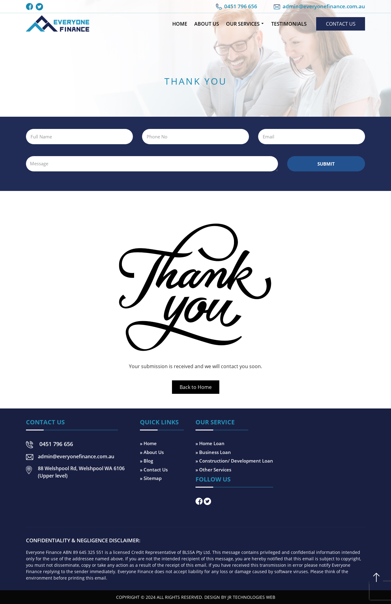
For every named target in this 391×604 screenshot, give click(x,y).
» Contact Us (154, 470)
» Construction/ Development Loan (234, 461)
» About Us (152, 452)
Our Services (243, 23)
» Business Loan (213, 452)
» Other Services (213, 470)
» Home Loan (210, 443)
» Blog (146, 461)
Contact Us (341, 23)
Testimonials (289, 23)
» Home (148, 443)
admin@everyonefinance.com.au (324, 6)
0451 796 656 (240, 6)
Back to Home (196, 387)
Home (179, 23)
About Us (206, 23)
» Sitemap (151, 478)
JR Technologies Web (251, 597)
